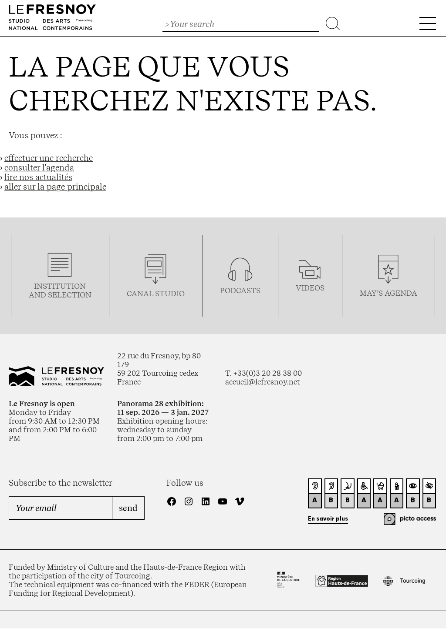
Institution (60, 286)
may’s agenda (388, 293)
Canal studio (156, 293)
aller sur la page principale (55, 186)
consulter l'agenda (39, 167)
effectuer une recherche (48, 158)
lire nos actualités (38, 177)
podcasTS (240, 290)
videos (310, 288)
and (38, 295)
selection (69, 295)
